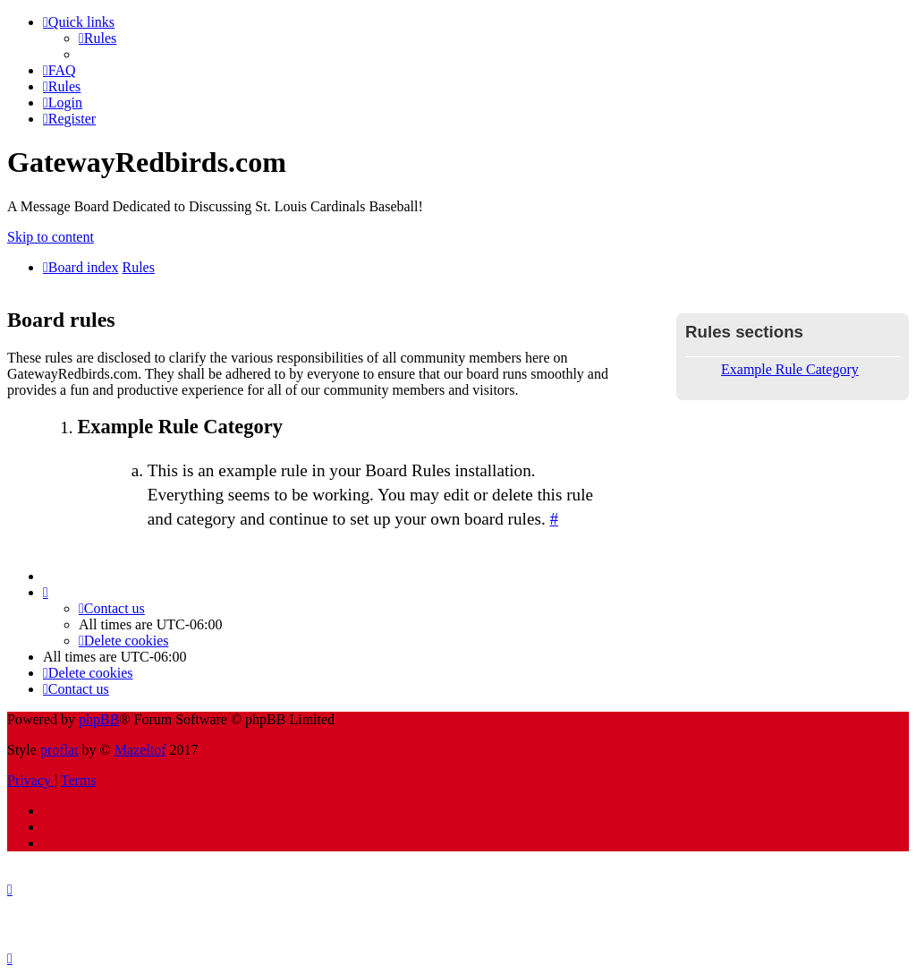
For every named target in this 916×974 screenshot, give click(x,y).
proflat (59, 749)
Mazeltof (140, 749)
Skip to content (50, 236)
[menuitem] (97, 38)
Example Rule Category (790, 369)
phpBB (99, 719)
